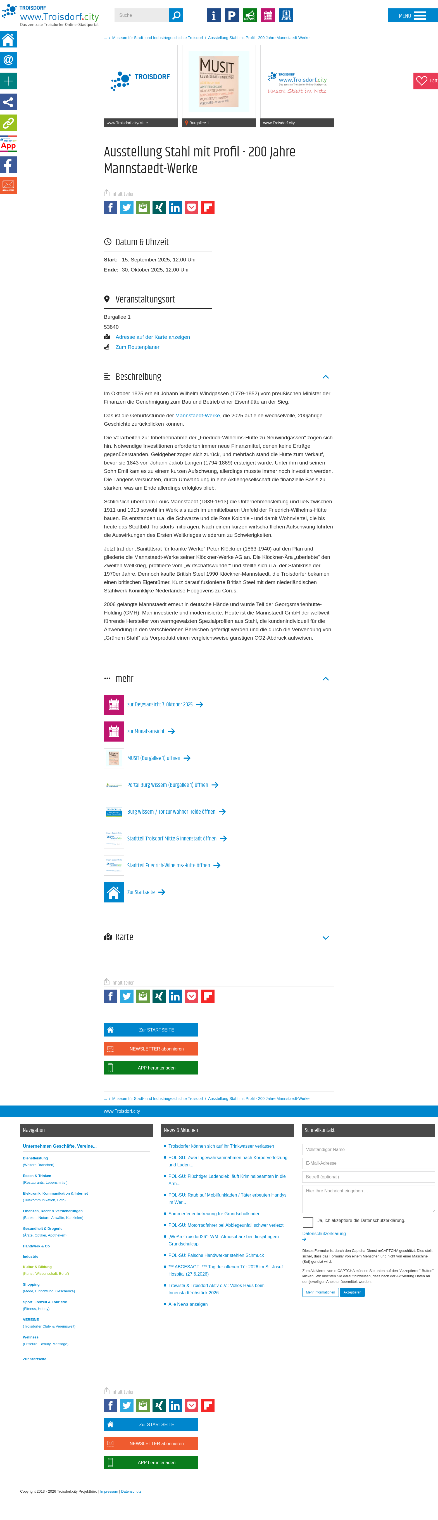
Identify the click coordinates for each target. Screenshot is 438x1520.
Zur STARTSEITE (139, 1030)
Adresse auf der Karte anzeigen (147, 337)
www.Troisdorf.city (122, 1111)
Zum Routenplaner (132, 347)
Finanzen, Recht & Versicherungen (86, 1215)
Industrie (30, 1256)
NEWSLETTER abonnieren (144, 1049)
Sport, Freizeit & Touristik (86, 1306)
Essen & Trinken (86, 1180)
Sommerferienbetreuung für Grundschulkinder (214, 1213)
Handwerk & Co (36, 1246)
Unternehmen (60, 1146)
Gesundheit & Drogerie (86, 1232)
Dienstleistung (86, 1162)
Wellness (86, 1341)
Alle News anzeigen (188, 1304)
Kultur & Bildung (86, 1271)
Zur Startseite (34, 1359)
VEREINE (86, 1324)
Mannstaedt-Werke (197, 415)
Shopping (86, 1288)
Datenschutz (131, 1491)
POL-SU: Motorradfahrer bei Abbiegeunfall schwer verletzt (226, 1225)
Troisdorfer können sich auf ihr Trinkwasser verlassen (221, 1146)
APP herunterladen (139, 1068)
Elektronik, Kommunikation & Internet (86, 1197)
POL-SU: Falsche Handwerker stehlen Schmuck (216, 1255)
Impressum (109, 1491)
